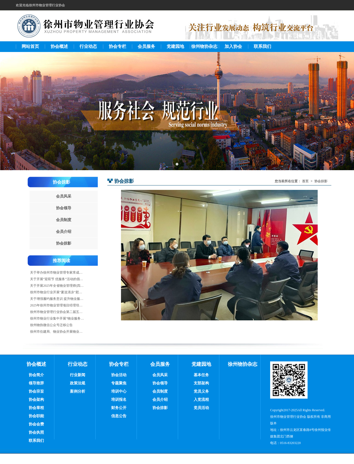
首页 (305, 181)
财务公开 (118, 408)
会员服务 (146, 46)
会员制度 (63, 220)
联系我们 (262, 46)
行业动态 (88, 46)
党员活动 (201, 408)
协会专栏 (117, 46)
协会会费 (36, 424)
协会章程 (36, 408)
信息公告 (118, 416)
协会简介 (36, 375)
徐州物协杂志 (204, 46)
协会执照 (36, 432)
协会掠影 (61, 182)
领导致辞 (36, 383)
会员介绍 (63, 232)
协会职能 (36, 416)
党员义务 (201, 391)
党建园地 (175, 46)
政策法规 (77, 383)
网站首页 (30, 46)
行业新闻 (77, 375)
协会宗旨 (36, 391)
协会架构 (36, 400)
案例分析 (77, 391)
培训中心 (118, 391)
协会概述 (59, 46)
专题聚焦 (118, 383)
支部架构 (201, 383)
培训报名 (118, 400)
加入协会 (233, 46)
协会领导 (63, 208)
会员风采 (63, 196)
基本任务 (201, 375)
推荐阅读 (61, 260)
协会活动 (118, 375)
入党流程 (201, 400)
